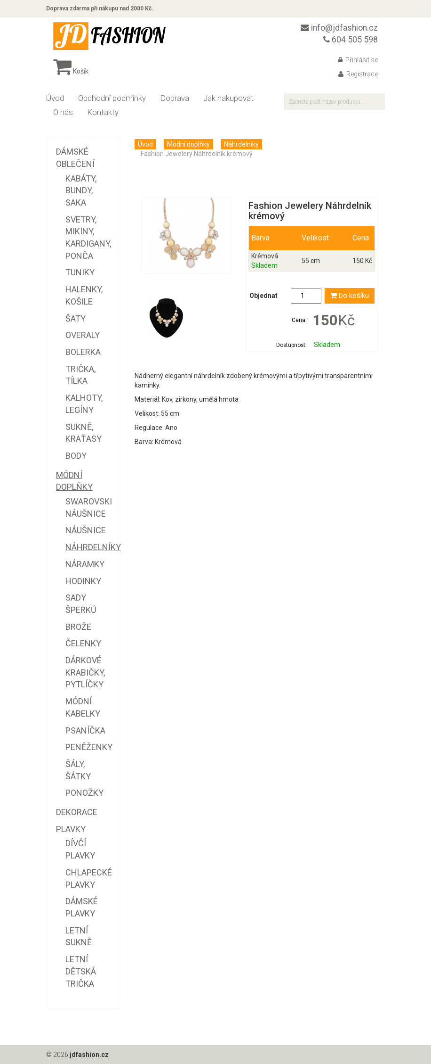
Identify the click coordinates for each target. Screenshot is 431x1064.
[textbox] (334, 101)
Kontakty (103, 112)
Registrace (358, 74)
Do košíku (349, 295)
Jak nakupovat (228, 98)
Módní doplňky (188, 144)
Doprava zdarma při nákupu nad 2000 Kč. (99, 8)
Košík (70, 71)
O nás (63, 112)
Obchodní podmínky (112, 98)
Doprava (174, 98)
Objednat (263, 295)
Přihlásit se (358, 60)
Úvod (55, 98)
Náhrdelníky (241, 144)
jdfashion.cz (89, 1054)
